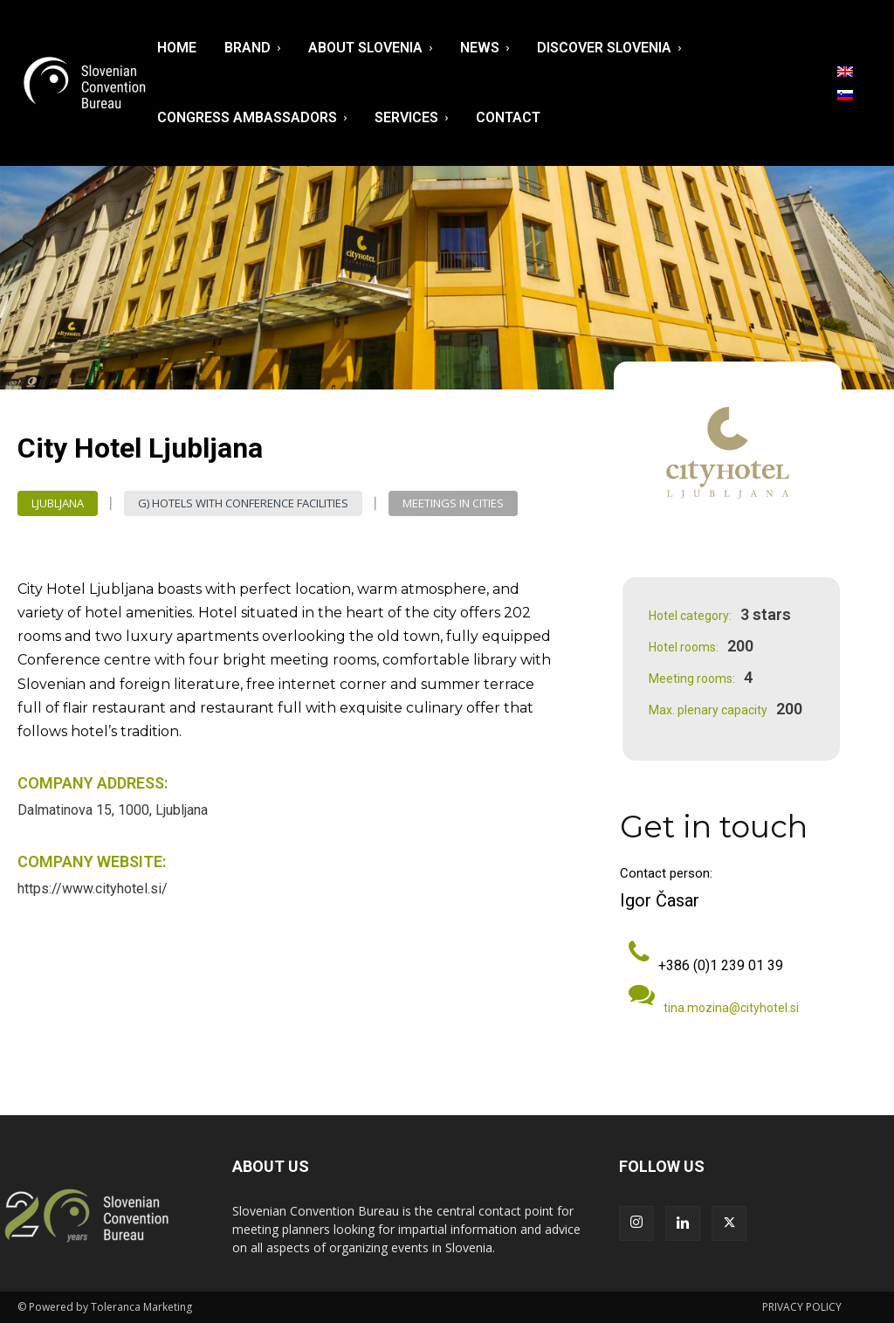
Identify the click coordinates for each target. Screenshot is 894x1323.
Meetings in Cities (453, 503)
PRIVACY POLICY (802, 1306)
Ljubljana (57, 503)
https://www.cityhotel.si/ (92, 888)
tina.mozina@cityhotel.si (731, 1008)
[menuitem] (845, 71)
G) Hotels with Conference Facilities (243, 503)
